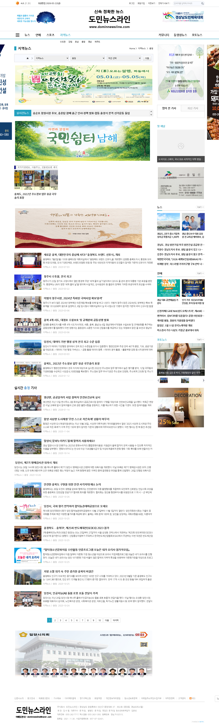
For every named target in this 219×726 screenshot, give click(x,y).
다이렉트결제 (70, 698)
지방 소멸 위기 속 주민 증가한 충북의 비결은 (68, 571)
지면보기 (151, 3)
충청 (83, 42)
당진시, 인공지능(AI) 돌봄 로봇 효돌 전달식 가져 (71, 593)
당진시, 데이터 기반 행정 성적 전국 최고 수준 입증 (72, 341)
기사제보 (57, 698)
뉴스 (27, 35)
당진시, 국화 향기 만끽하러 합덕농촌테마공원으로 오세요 (76, 506)
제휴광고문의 (44, 698)
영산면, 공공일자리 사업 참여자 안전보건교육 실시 (72, 397)
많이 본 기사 (169, 108)
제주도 (97, 42)
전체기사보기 (163, 3)
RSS (192, 698)
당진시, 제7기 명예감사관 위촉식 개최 (36, 462)
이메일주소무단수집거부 (151, 698)
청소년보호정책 (130, 698)
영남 (90, 42)
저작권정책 (169, 698)
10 (99, 620)
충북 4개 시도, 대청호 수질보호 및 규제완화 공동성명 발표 (76, 320)
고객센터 (182, 698)
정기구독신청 (85, 698)
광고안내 (31, 698)
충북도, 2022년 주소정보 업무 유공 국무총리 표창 (72, 363)
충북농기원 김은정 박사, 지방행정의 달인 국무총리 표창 (182, 372)
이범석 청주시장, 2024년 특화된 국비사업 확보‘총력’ (73, 298)
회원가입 (141, 3)
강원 (70, 42)
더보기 (199, 207)
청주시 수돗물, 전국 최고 (58, 276)
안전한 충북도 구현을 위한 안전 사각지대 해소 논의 (72, 484)
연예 (38, 35)
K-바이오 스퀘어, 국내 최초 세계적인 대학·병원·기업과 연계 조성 (182, 159)
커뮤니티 (164, 35)
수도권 (63, 42)
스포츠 (50, 35)
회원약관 (98, 698)
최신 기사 (192, 108)
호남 (77, 42)
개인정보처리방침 (113, 698)
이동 (147, 58)
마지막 (116, 620)
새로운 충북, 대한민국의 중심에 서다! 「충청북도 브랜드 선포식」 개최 (82, 254)
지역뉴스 (65, 35)
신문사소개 (18, 698)
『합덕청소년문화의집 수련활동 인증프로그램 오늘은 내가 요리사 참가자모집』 (86, 549)
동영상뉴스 (180, 35)
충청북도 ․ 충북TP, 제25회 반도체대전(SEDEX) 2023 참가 (76, 527)
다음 (107, 620)
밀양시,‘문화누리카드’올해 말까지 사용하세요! (69, 440)
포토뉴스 (197, 35)
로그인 (132, 3)
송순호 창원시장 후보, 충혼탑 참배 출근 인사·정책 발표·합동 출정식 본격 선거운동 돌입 (81, 113)
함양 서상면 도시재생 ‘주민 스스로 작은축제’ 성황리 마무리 (76, 419)
